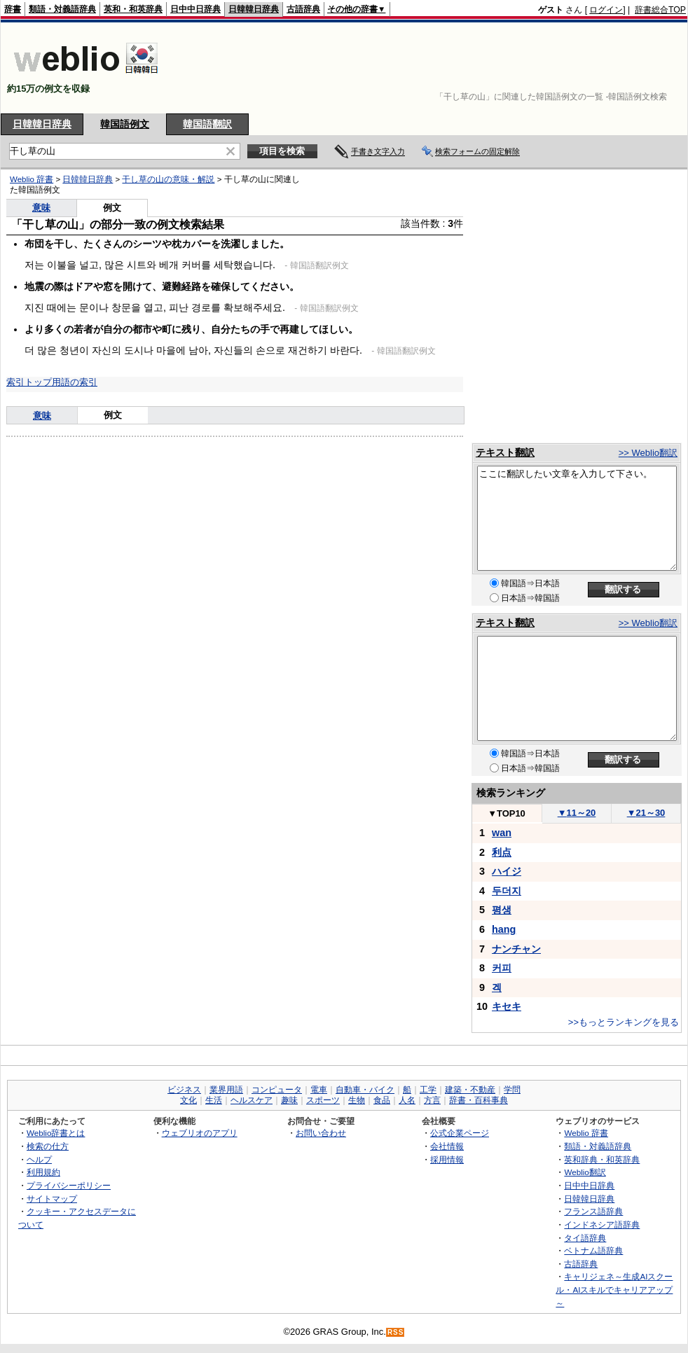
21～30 (646, 812)
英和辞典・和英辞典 (602, 1159)
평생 (501, 909)
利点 (501, 852)
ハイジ (506, 871)
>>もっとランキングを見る (623, 1022)
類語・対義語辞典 (62, 9)
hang (504, 929)
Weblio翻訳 (584, 1172)
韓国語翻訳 (207, 124)
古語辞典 (303, 9)
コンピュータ (277, 1089)
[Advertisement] (642, 68)
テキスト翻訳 (505, 452)
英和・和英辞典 (133, 9)
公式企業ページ (459, 1132)
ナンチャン (516, 949)
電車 (318, 1089)
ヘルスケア (252, 1100)
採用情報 (447, 1159)
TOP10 (506, 813)
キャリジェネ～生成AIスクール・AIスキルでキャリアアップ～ (614, 1289)
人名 (407, 1100)
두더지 (506, 890)
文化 (188, 1100)
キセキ (506, 1006)
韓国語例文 (124, 124)
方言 (432, 1100)
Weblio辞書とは (56, 1132)
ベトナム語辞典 (593, 1250)
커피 (501, 967)
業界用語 (226, 1089)
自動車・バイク (365, 1089)
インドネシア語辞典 (602, 1224)
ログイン (606, 10)
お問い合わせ (321, 1132)
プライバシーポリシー (69, 1185)
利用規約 (43, 1172)
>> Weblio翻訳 (648, 452)
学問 (512, 1089)
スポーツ (323, 1100)
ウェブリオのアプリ (200, 1132)
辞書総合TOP (660, 10)
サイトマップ (52, 1198)
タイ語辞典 (585, 1237)
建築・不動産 (470, 1089)
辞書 (12, 9)
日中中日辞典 (195, 9)
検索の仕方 (48, 1146)
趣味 (289, 1100)
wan (501, 832)
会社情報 (447, 1146)
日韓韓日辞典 (253, 9)
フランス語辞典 (593, 1211)
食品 (381, 1100)
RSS (395, 1332)
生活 (213, 1100)
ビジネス (184, 1089)
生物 (356, 1100)
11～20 (577, 812)
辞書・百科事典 (478, 1100)
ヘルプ (39, 1159)
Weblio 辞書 (586, 1132)
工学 (428, 1089)
